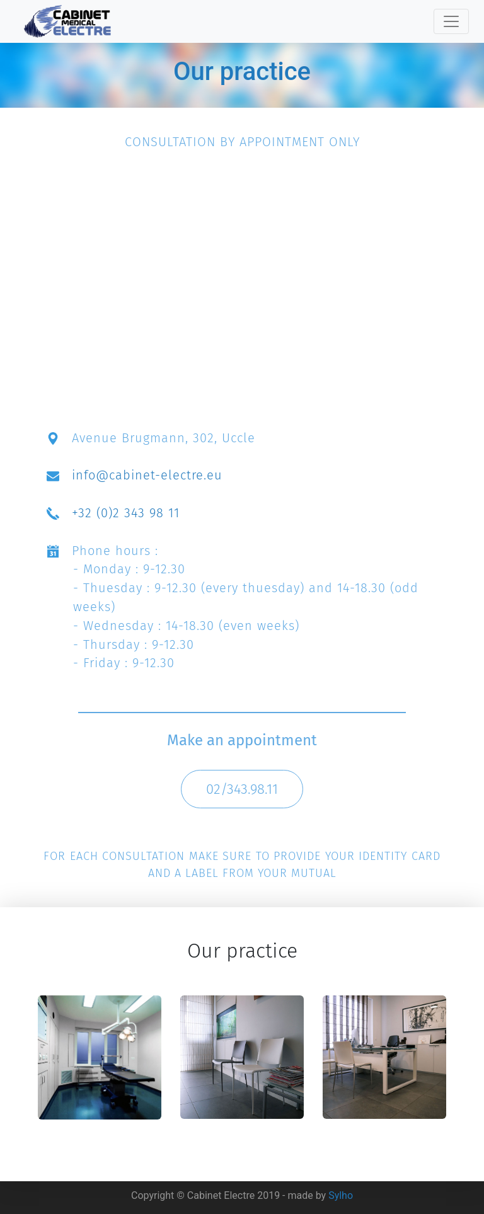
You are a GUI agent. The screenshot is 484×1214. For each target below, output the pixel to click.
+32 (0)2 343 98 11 (126, 512)
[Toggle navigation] (451, 21)
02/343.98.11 (242, 789)
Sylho (340, 1195)
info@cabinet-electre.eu (147, 475)
